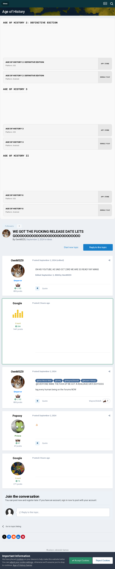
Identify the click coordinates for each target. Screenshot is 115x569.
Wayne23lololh (95, 401)
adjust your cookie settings (27, 562)
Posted (44, 260)
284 (18, 326)
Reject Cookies (102, 560)
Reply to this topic (98, 247)
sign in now (67, 500)
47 (18, 443)
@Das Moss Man (44, 381)
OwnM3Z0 (20, 239)
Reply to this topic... (29, 512)
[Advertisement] (70, 331)
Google (17, 303)
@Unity (58, 381)
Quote (44, 288)
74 (18, 481)
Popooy (17, 415)
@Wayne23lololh (71, 381)
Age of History (13, 12)
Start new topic (71, 247)
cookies (20, 559)
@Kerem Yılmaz (89, 381)
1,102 (18, 288)
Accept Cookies (79, 560)
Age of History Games (32, 565)
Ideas (49, 239)
